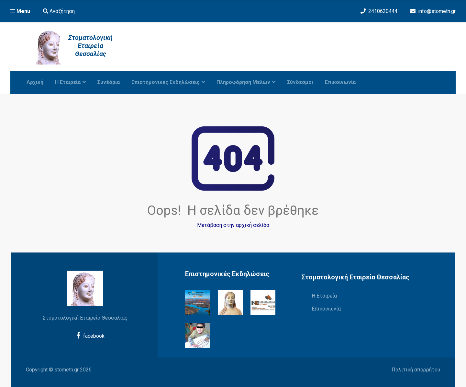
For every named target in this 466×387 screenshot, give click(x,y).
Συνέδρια (108, 82)
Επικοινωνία (340, 82)
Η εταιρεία (70, 82)
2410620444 (382, 11)
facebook (90, 335)
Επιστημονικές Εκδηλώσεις (168, 82)
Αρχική (35, 82)
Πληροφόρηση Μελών (245, 82)
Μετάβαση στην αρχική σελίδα (233, 225)
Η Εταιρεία (324, 296)
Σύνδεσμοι (300, 82)
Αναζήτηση (59, 11)
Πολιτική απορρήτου (416, 370)
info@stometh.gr (437, 11)
